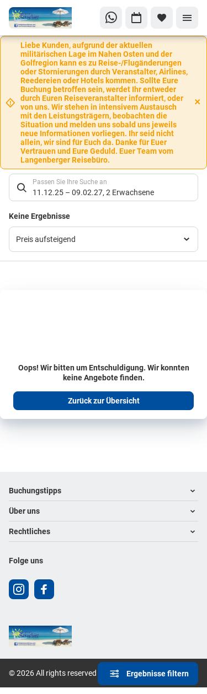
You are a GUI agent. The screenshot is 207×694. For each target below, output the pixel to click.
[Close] (197, 101)
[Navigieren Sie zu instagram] (19, 589)
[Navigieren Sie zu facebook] (44, 589)
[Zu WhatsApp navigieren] (111, 18)
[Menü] (187, 18)
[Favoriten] (162, 18)
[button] (103, 491)
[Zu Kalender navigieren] (136, 18)
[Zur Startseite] (46, 18)
